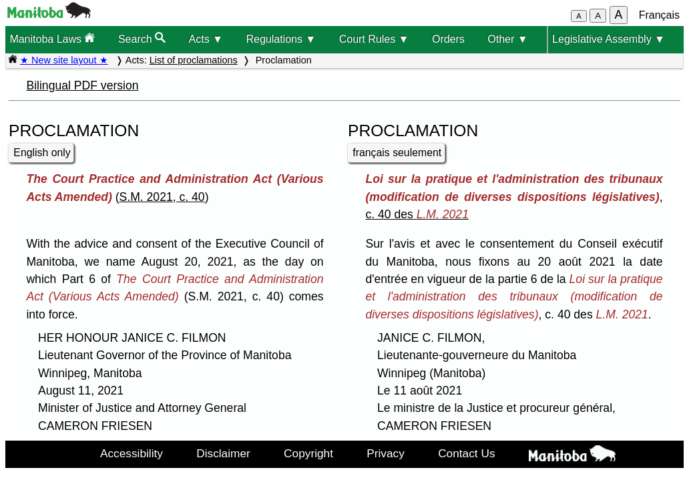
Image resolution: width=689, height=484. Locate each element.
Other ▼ (507, 39)
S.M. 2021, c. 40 (162, 197)
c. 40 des (417, 214)
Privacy (386, 453)
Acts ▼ (206, 39)
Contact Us (466, 453)
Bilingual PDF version (82, 85)
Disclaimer (223, 453)
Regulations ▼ (281, 39)
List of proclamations (194, 60)
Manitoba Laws (52, 38)
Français (659, 15)
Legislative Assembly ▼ (608, 39)
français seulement (397, 152)
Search (142, 38)
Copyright (308, 453)
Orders (448, 39)
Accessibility (131, 453)
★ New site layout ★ (64, 60)
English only (41, 152)
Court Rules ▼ (374, 39)
